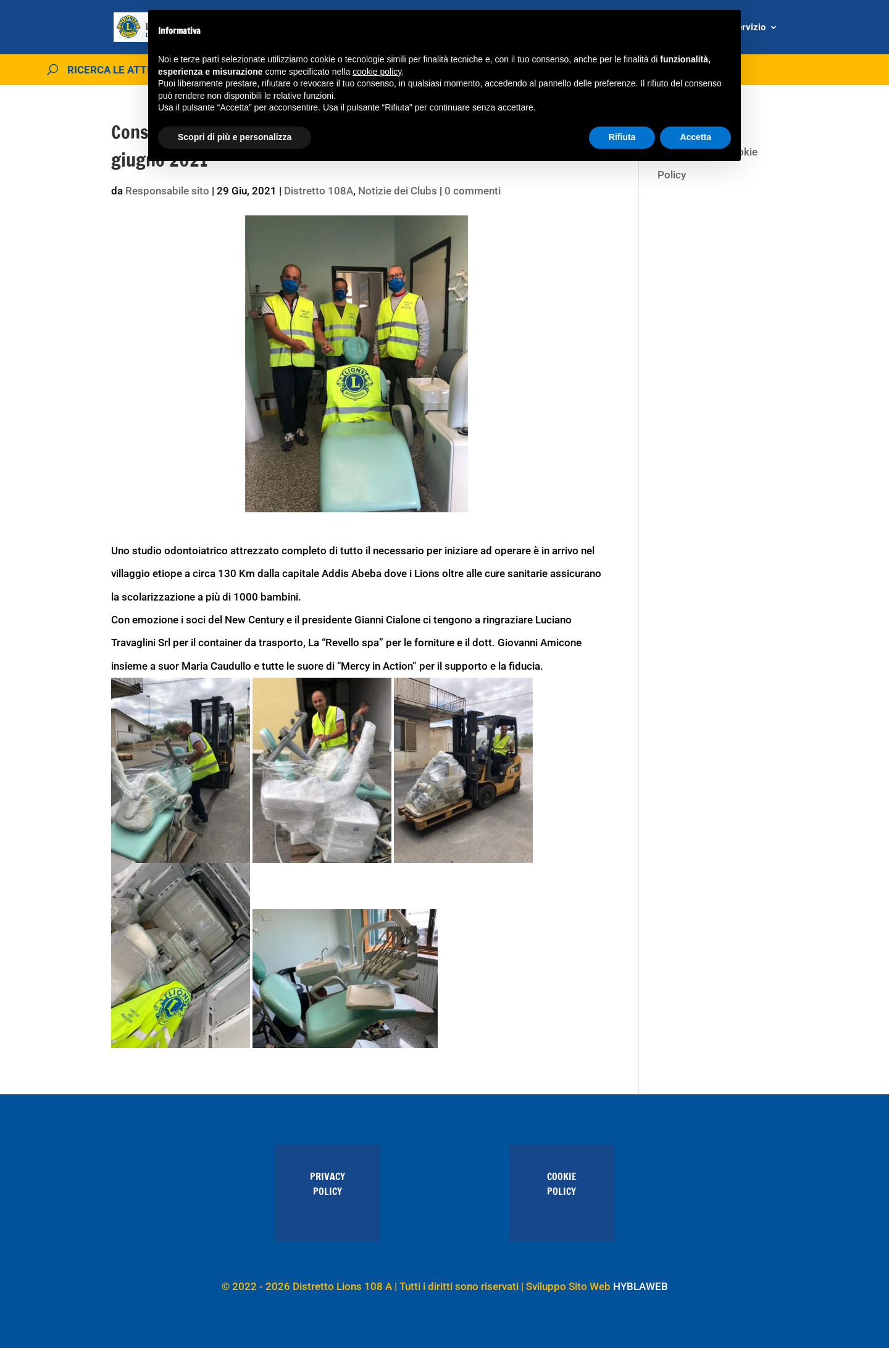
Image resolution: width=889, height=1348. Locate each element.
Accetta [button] (695, 137)
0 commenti (472, 191)
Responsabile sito (167, 191)
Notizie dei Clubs (397, 191)
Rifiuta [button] (622, 137)
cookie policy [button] (377, 72)
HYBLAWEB (640, 1286)
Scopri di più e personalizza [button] (234, 137)
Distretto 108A (318, 191)
